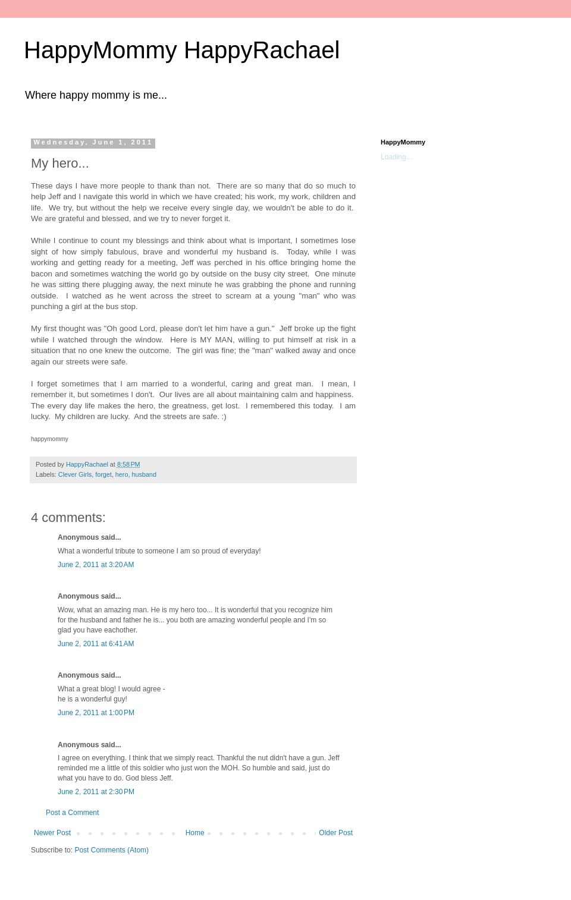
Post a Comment (72, 812)
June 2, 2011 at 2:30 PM (96, 792)
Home (195, 833)
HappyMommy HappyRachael (182, 50)
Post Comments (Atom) (111, 850)
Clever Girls (75, 474)
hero (121, 474)
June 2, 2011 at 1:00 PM (96, 713)
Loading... (396, 157)
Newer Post (52, 833)
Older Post (336, 833)
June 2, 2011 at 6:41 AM (96, 644)
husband (143, 474)
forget (103, 474)
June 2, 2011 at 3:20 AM (96, 565)
